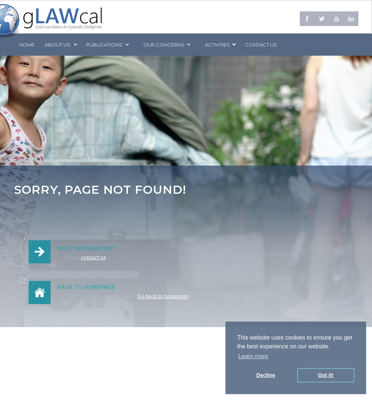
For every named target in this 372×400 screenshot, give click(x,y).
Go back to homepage (163, 297)
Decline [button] (266, 375)
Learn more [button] (253, 356)
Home (26, 45)
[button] (60, 45)
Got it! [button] (326, 375)
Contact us (261, 45)
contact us (93, 258)
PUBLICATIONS (104, 45)
